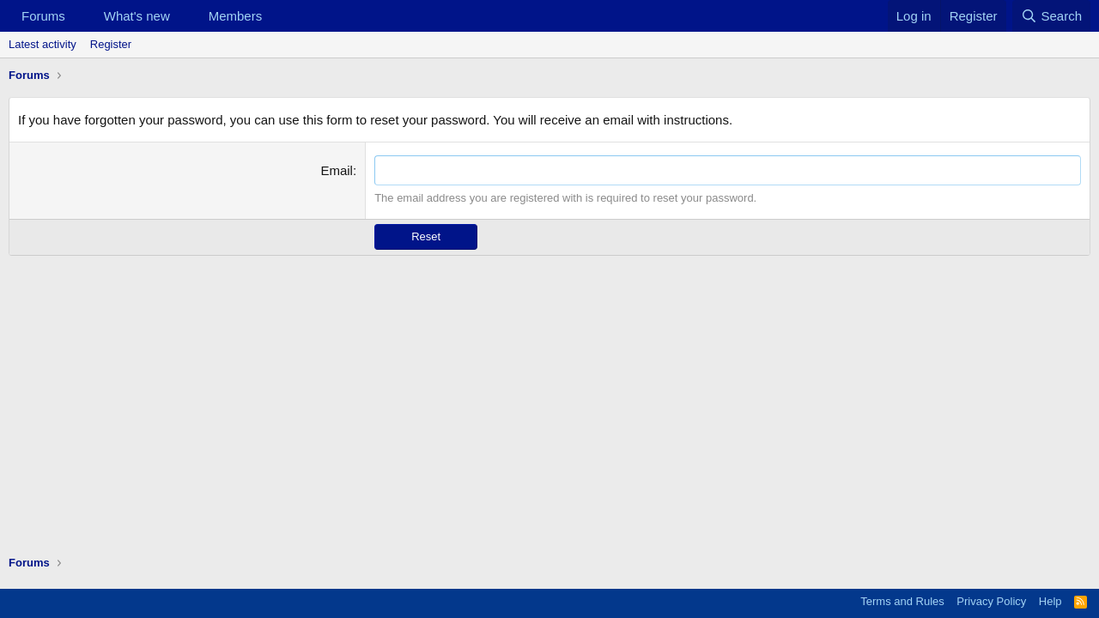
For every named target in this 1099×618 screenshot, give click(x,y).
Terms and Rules (902, 601)
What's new (137, 16)
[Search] (1051, 16)
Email (336, 170)
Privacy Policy (991, 601)
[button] (79, 16)
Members (236, 16)
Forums (43, 16)
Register (110, 44)
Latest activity (42, 44)
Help (1050, 601)
